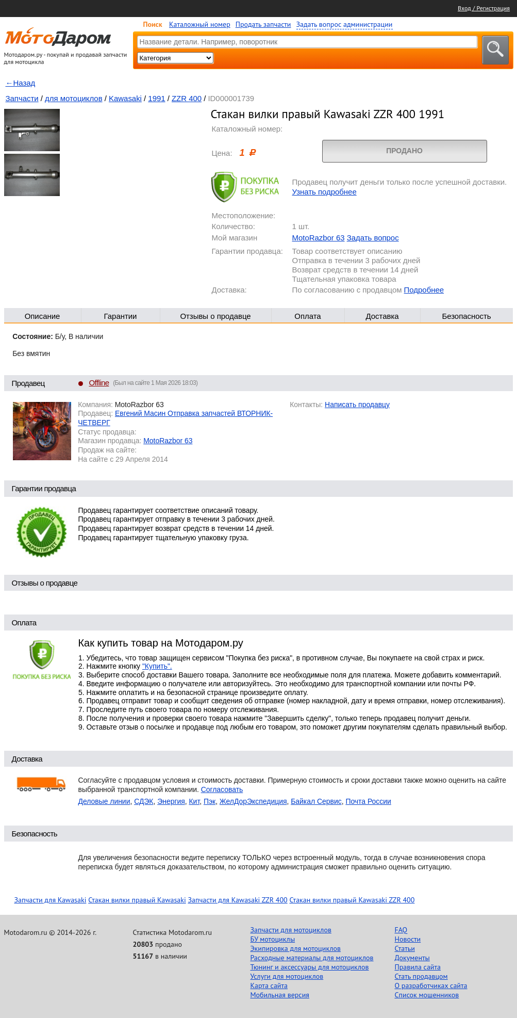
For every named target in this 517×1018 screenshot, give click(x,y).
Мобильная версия (280, 994)
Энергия (171, 801)
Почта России (368, 801)
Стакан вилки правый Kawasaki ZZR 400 (351, 899)
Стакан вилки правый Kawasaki (137, 899)
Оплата (307, 316)
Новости (408, 939)
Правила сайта (418, 967)
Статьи (405, 948)
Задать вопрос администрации (344, 24)
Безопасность (466, 316)
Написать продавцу (357, 404)
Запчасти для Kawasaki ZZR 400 (237, 899)
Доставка (381, 316)
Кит (194, 801)
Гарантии (120, 316)
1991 (156, 98)
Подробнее (424, 289)
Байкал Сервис (316, 801)
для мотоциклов (74, 98)
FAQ (401, 929)
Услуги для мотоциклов (287, 976)
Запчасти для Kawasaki (50, 899)
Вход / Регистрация (484, 8)
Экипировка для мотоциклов (296, 948)
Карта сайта (269, 985)
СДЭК (143, 801)
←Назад (21, 82)
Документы (412, 957)
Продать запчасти (263, 24)
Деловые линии (104, 801)
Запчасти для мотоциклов (291, 929)
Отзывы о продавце (215, 316)
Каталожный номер (199, 24)
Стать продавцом (421, 976)
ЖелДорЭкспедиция (253, 801)
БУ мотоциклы (273, 939)
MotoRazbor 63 (318, 237)
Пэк (209, 801)
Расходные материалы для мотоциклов (312, 957)
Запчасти (22, 98)
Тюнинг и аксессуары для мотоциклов (310, 967)
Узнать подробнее (324, 191)
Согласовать (222, 789)
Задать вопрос (373, 237)
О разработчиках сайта (431, 985)
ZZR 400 (187, 98)
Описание (42, 316)
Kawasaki (125, 98)
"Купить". (157, 666)
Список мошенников (427, 994)
